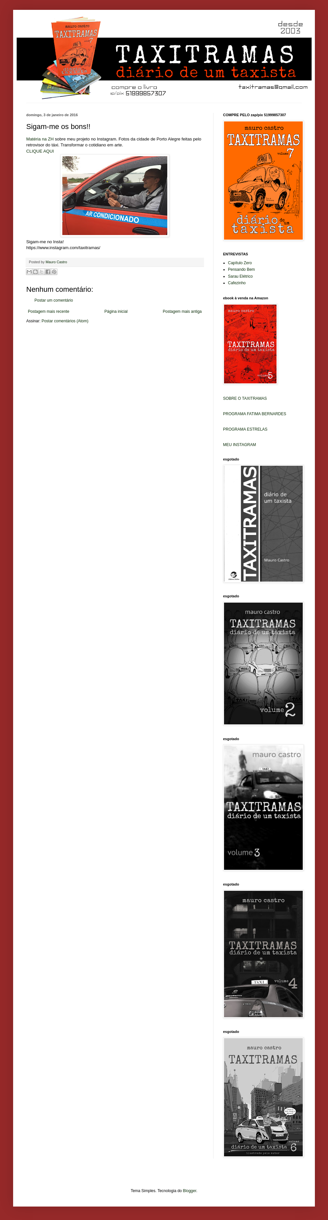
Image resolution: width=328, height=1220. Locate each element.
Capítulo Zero (240, 263)
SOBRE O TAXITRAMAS (245, 398)
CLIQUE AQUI (40, 151)
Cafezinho (237, 283)
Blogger (189, 1190)
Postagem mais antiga (182, 311)
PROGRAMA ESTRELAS (245, 429)
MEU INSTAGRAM (239, 444)
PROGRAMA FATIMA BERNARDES (254, 414)
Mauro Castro (56, 262)
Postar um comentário (53, 300)
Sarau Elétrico (240, 276)
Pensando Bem (241, 269)
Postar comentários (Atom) (65, 321)
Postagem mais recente (48, 311)
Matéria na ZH (40, 139)
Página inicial (116, 311)
